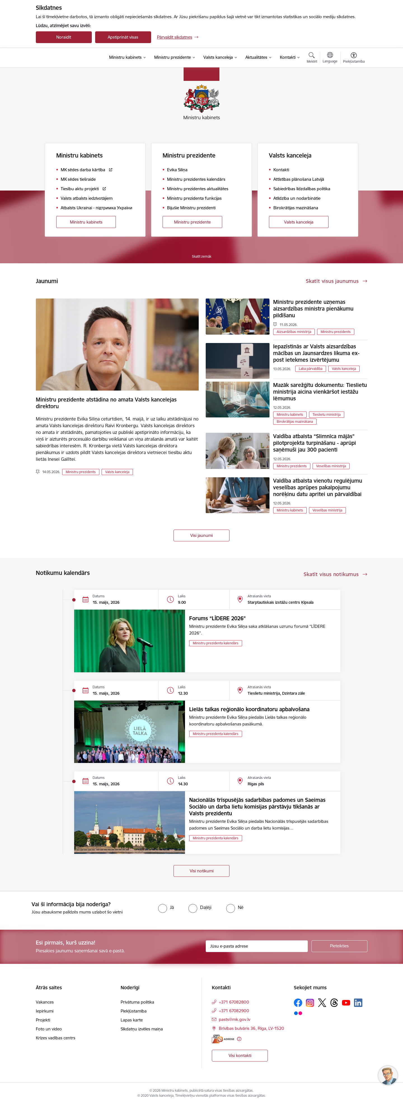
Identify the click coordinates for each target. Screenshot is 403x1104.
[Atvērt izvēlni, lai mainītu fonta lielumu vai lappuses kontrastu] (353, 58)
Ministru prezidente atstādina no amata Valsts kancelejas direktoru (106, 403)
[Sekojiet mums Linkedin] (358, 1003)
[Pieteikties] (339, 946)
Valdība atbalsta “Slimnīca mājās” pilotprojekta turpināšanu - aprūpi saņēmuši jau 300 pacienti (314, 443)
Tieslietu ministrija (327, 414)
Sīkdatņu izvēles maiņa (142, 1029)
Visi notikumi (202, 870)
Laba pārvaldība (310, 369)
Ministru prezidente (192, 222)
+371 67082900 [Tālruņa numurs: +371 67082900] (234, 1010)
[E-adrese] (223, 1039)
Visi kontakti (240, 1055)
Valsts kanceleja (298, 222)
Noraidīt (63, 37)
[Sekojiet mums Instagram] (310, 1003)
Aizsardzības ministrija (294, 332)
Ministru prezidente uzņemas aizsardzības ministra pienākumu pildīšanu (313, 309)
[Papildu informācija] (239, 1039)
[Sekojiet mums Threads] (334, 1003)
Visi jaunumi (201, 535)
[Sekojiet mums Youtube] (346, 1002)
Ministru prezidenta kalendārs (215, 643)
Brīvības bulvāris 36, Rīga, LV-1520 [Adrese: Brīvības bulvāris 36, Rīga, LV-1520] (251, 1028)
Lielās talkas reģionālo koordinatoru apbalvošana (249, 709)
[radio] (166, 907)
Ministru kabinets (86, 222)
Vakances (45, 1002)
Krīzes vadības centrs (55, 1037)
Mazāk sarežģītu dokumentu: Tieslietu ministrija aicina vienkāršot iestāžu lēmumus (320, 392)
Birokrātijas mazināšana (295, 421)
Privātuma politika (137, 1002)
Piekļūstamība (134, 1011)
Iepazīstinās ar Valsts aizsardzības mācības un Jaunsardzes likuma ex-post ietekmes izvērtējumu (316, 353)
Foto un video (49, 1029)
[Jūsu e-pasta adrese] (257, 946)
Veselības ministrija (331, 466)
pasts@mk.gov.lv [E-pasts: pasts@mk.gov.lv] (234, 1019)
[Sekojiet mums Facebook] (298, 1003)
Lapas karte (132, 1020)
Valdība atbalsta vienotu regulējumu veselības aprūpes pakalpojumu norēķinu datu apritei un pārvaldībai (317, 487)
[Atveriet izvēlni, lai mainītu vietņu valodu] (330, 58)
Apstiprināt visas (123, 37)
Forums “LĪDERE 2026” (217, 618)
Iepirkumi (44, 1011)
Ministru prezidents (81, 472)
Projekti (43, 1020)
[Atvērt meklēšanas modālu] (312, 58)
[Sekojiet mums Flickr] (298, 1012)
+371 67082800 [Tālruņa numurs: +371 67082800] (234, 1002)
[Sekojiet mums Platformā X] (322, 1003)
